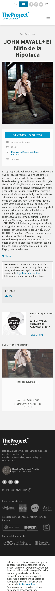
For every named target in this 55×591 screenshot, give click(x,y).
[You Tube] (41, 4)
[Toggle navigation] (48, 19)
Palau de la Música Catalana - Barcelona (25, 153)
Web (9, 296)
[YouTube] (16, 481)
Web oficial (37, 334)
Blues (6, 256)
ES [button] (47, 4)
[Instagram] (36, 4)
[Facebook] (31, 4)
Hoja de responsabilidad (28, 273)
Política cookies (27, 584)
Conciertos (27, 33)
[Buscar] (15, 3)
